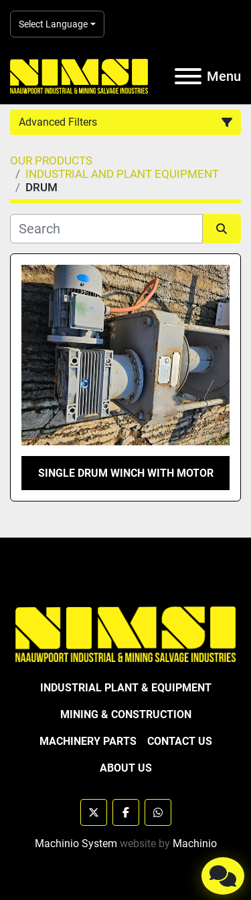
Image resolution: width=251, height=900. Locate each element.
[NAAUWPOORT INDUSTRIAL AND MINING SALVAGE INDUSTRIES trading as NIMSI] (125, 633)
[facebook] (125, 812)
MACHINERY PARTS (88, 741)
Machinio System (76, 843)
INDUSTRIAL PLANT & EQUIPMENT (126, 687)
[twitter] (93, 812)
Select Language (53, 24)
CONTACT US (179, 741)
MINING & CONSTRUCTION (125, 714)
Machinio (195, 843)
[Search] (106, 228)
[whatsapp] (158, 812)
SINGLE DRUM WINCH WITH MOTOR (126, 473)
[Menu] (188, 76)
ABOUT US (126, 768)
